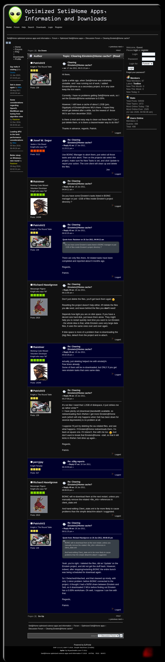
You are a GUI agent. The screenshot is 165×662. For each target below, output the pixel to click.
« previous (113, 47)
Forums (18, 49)
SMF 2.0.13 (57, 647)
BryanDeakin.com (74, 650)
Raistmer (38, 181)
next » (120, 47)
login (135, 50)
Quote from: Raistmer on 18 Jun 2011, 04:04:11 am (83, 240)
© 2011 (84, 650)
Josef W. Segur (42, 140)
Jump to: (94, 636)
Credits (91, 647)
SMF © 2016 (68, 647)
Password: (133, 59)
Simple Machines (80, 647)
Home (18, 47)
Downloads (18, 57)
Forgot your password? (135, 72)
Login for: (133, 63)
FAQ (17, 52)
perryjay (38, 461)
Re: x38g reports (76, 461)
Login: (135, 54)
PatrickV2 (39, 62)
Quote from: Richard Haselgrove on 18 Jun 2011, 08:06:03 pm (88, 538)
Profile (18, 59)
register (144, 50)
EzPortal (87, 645)
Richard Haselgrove (45, 284)
